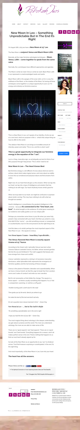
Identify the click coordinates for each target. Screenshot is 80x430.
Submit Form (63, 153)
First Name (60, 115)
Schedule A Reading (62, 24)
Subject (60, 135)
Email (59, 122)
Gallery (45, 24)
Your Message (61, 142)
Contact (25, 24)
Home (13, 24)
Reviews (52, 24)
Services (32, 24)
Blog (39, 24)
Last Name (67, 115)
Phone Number (61, 128)
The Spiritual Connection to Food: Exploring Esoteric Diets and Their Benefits (30, 369)
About (19, 24)
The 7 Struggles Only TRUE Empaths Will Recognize (40, 374)
